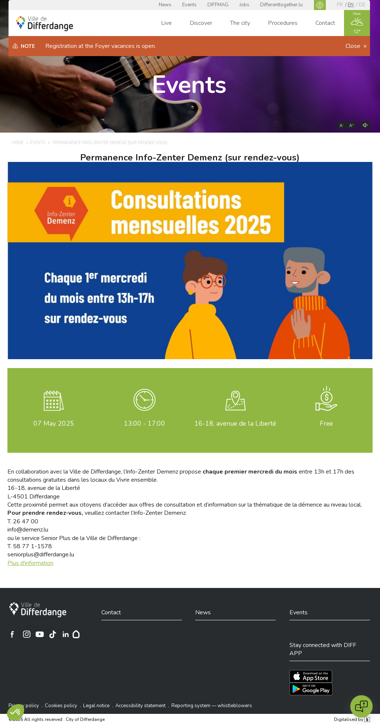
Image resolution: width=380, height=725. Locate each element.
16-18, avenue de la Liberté (235, 423)
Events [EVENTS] (37, 143)
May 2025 (53, 423)
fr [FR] (340, 4)
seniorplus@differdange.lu (40, 554)
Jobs (244, 4)
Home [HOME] (17, 143)
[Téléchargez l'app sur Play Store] (310, 689)
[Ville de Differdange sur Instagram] (27, 634)
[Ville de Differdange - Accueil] (44, 23)
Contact (325, 23)
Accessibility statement (140, 705)
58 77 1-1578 (32, 546)
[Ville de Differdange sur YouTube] (40, 634)
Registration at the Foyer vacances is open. (100, 46)
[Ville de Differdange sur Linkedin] (65, 634)
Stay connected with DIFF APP (322, 649)
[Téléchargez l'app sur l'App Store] (310, 676)
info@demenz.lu (27, 530)
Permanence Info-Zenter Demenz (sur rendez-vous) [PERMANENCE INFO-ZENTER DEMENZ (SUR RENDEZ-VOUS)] (110, 143)
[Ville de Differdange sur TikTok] (53, 634)
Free (326, 423)
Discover (201, 23)
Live (166, 23)
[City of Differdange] (38, 609)
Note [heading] (28, 46)
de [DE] (362, 4)
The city (240, 23)
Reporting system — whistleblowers (211, 705)
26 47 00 (25, 521)
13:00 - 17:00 (144, 423)
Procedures (283, 23)
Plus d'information (30, 563)
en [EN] (351, 4)
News (165, 4)
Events (189, 4)
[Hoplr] (76, 634)
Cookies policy (61, 705)
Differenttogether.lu (281, 4)
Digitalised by (352, 719)
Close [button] (353, 46)
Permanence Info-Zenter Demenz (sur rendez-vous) (189, 157)
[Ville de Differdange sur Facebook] (12, 634)
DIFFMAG (218, 4)
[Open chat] (361, 706)
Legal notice (96, 705)
